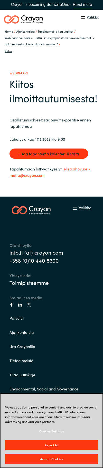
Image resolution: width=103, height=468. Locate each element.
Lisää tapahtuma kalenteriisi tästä (49, 153)
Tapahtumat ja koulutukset (55, 31)
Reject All (51, 445)
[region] (51, 430)
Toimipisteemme (29, 282)
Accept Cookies (51, 459)
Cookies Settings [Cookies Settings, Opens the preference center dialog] (51, 431)
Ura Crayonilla (22, 346)
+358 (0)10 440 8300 (34, 260)
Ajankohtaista (21, 332)
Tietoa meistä (21, 360)
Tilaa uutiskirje (22, 374)
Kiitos (8, 51)
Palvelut (16, 318)
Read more (82, 4)
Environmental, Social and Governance (43, 388)
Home (9, 31)
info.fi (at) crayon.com (36, 252)
